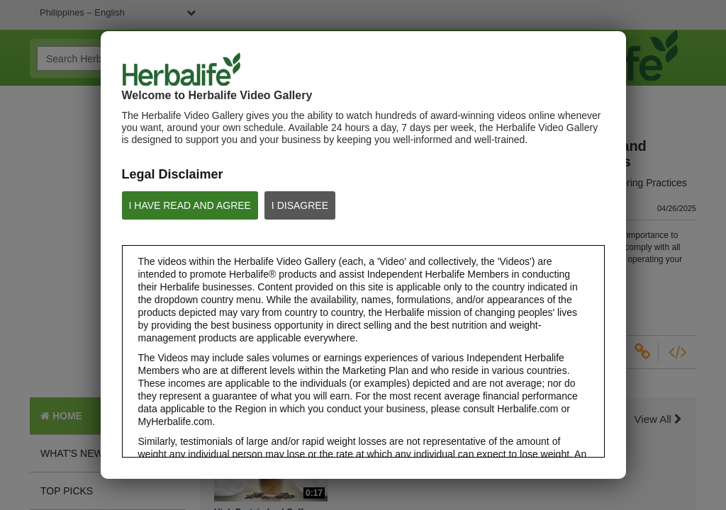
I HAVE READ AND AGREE (190, 205)
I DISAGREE (300, 205)
